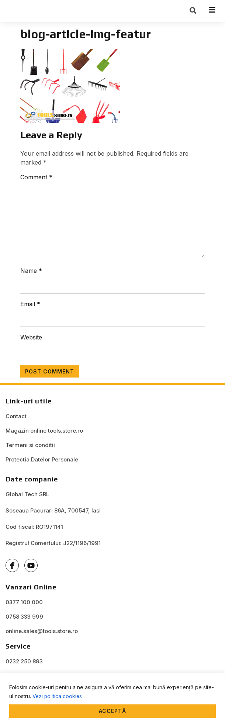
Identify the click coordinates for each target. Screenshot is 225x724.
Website (31, 340)
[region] (112, 698)
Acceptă (112, 711)
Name (31, 273)
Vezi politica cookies (57, 696)
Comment (36, 180)
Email (30, 306)
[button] (193, 12)
